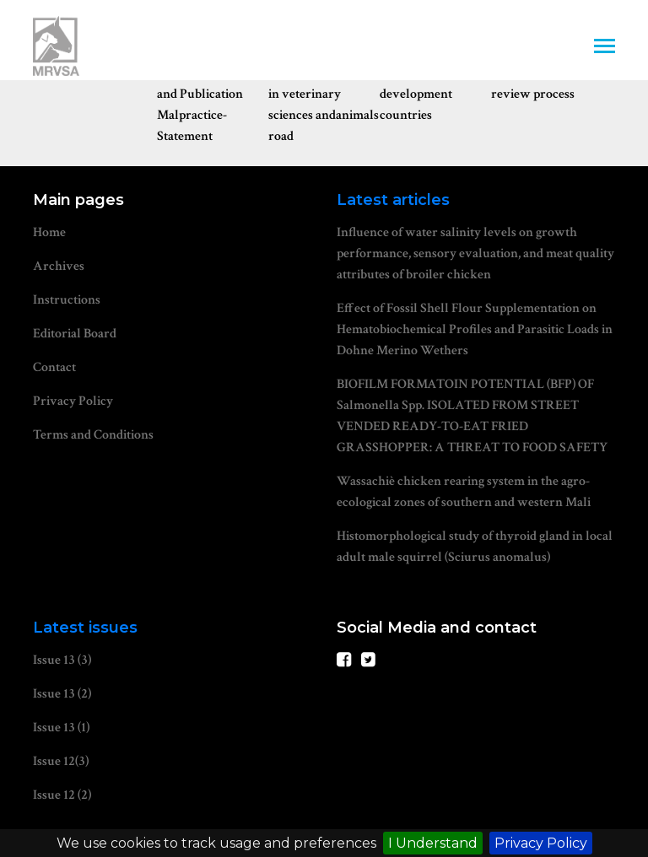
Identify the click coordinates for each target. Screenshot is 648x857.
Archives (58, 266)
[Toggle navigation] (604, 48)
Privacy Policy (540, 843)
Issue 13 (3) (62, 660)
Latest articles (393, 200)
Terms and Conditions (93, 435)
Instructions (66, 300)
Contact (54, 367)
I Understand (433, 843)
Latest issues (85, 627)
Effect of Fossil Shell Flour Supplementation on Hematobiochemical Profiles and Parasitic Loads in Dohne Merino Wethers (475, 329)
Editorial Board (74, 333)
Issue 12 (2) (62, 795)
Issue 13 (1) (61, 727)
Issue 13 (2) (62, 694)
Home (49, 232)
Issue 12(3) (61, 761)
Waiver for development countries (416, 94)
